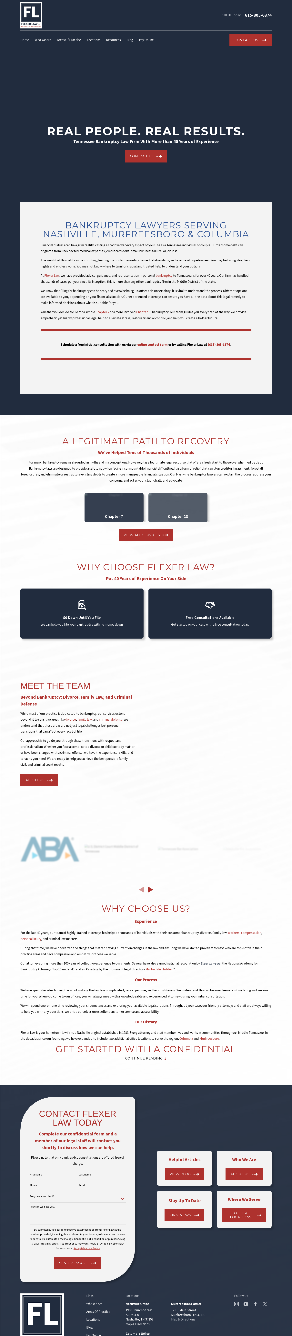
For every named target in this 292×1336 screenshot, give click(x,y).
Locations (93, 1319)
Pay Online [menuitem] (146, 40)
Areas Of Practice (98, 1312)
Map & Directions (138, 1324)
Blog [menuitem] (130, 40)
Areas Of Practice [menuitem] (69, 40)
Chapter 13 (143, 312)
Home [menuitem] (24, 40)
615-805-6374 (258, 15)
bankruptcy (164, 275)
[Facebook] (255, 1304)
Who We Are (94, 1304)
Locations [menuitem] (93, 40)
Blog (89, 1327)
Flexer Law (51, 275)
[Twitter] (265, 1304)
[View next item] (151, 889)
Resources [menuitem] (113, 40)
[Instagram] (236, 1304)
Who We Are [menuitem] (43, 40)
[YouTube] (246, 1304)
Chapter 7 (102, 312)
